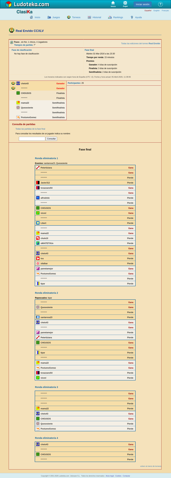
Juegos (56, 17)
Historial (97, 17)
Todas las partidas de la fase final (30, 129)
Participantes (74, 83)
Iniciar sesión (142, 4)
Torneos (76, 17)
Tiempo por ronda (94, 57)
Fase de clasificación (22, 50)
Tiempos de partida (23, 45)
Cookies (118, 476)
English (156, 11)
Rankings (118, 17)
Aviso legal (110, 476)
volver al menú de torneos (150, 466)
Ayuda (138, 17)
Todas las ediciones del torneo (140, 43)
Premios (90, 61)
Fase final (89, 50)
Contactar (126, 476)
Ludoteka (26, 5)
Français (165, 11)
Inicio (37, 17)
